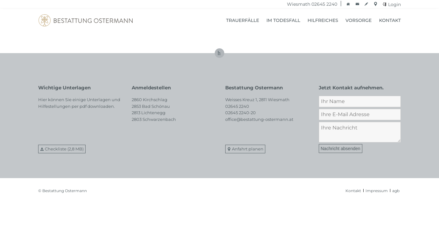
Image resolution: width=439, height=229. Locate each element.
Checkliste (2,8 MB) (64, 148)
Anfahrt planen (247, 148)
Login (394, 4)
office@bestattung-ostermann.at (259, 119)
